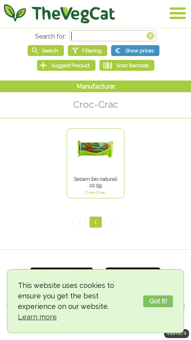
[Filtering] (87, 50)
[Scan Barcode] (126, 65)
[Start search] (46, 50)
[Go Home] (59, 13)
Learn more (37, 317)
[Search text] (112, 35)
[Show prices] (135, 50)
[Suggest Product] (66, 65)
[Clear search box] (150, 35)
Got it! (158, 301)
